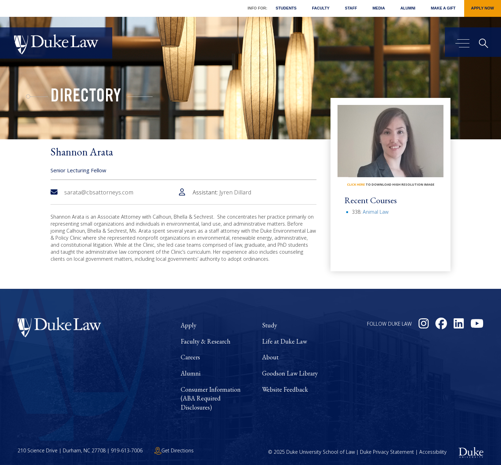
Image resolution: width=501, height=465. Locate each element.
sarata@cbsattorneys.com (92, 192)
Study (269, 325)
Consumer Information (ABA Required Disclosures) (211, 398)
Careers (190, 357)
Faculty (320, 8)
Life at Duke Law (284, 341)
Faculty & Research (206, 341)
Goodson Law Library (290, 373)
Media (379, 8)
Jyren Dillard (235, 192)
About (270, 357)
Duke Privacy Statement (387, 452)
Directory (86, 97)
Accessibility (433, 452)
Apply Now (482, 8)
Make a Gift (443, 8)
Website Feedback (285, 389)
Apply (188, 325)
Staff (351, 8)
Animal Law (375, 211)
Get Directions (174, 450)
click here (356, 184)
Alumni (407, 8)
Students (286, 8)
